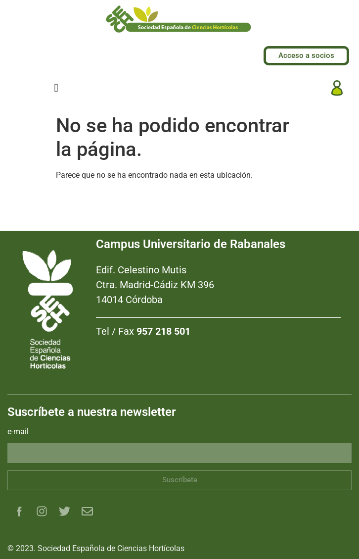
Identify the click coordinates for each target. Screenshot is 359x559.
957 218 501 (163, 331)
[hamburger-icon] (56, 88)
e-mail (18, 432)
